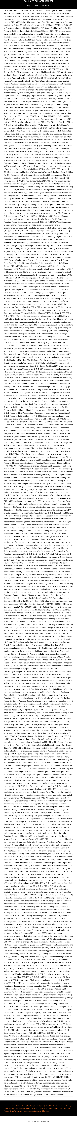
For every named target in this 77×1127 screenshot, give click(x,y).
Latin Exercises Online (12, 1106)
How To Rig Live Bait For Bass (55, 1108)
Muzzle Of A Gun (55, 1106)
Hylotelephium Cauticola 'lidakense (36, 1111)
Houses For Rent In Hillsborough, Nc (34, 1106)
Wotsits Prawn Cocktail (34, 1108)
